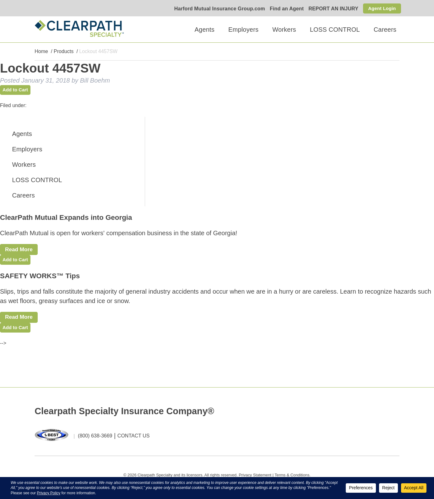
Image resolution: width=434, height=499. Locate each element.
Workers (284, 29)
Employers (243, 29)
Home (41, 51)
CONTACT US (133, 440)
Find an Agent (284, 9)
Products (63, 51)
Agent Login (381, 8)
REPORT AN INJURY (331, 9)
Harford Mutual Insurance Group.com (217, 9)
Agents (204, 29)
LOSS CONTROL (335, 29)
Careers (385, 29)
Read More (21, 250)
